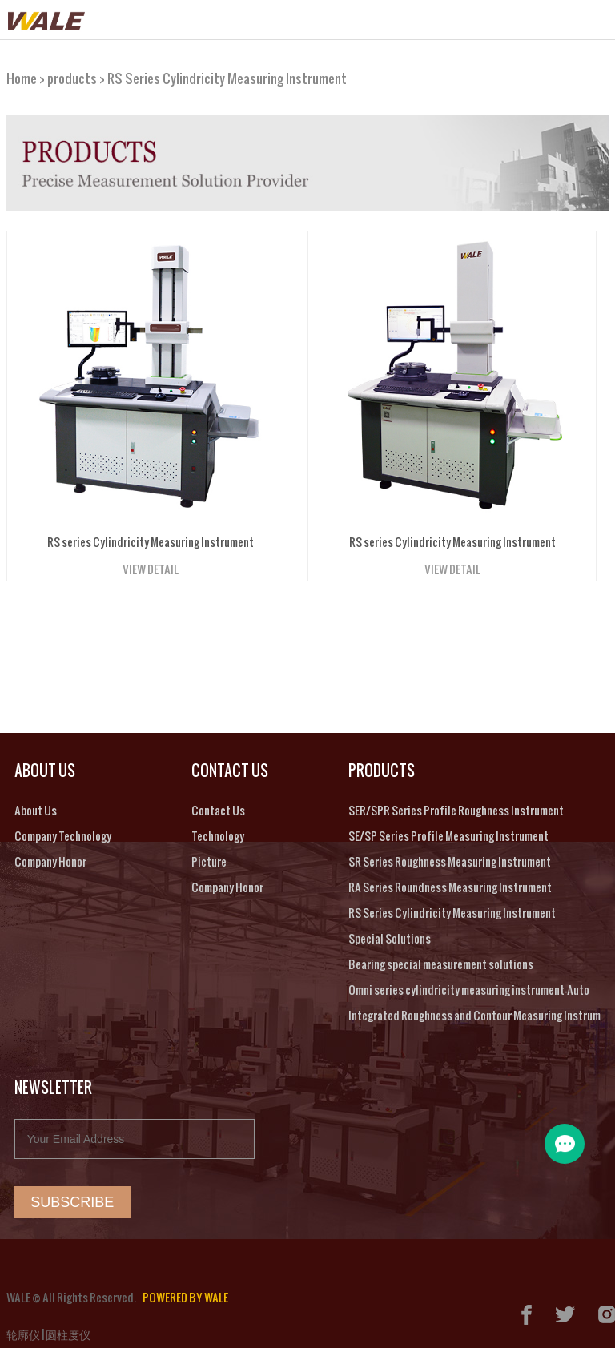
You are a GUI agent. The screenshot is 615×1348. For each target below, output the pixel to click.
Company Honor (50, 856)
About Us (35, 805)
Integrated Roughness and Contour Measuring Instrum (474, 1010)
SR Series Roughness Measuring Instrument (449, 856)
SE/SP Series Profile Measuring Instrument (448, 831)
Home (21, 72)
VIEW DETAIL (151, 564)
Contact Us (218, 805)
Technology (217, 831)
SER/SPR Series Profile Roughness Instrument (456, 805)
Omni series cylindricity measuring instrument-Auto (468, 985)
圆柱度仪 (68, 1329)
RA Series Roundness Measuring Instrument (450, 882)
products (72, 72)
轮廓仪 (23, 1329)
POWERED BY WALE (185, 1292)
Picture (209, 856)
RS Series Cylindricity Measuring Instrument (227, 72)
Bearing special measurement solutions (440, 959)
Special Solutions (389, 933)
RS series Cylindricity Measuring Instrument (150, 537)
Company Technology (62, 831)
